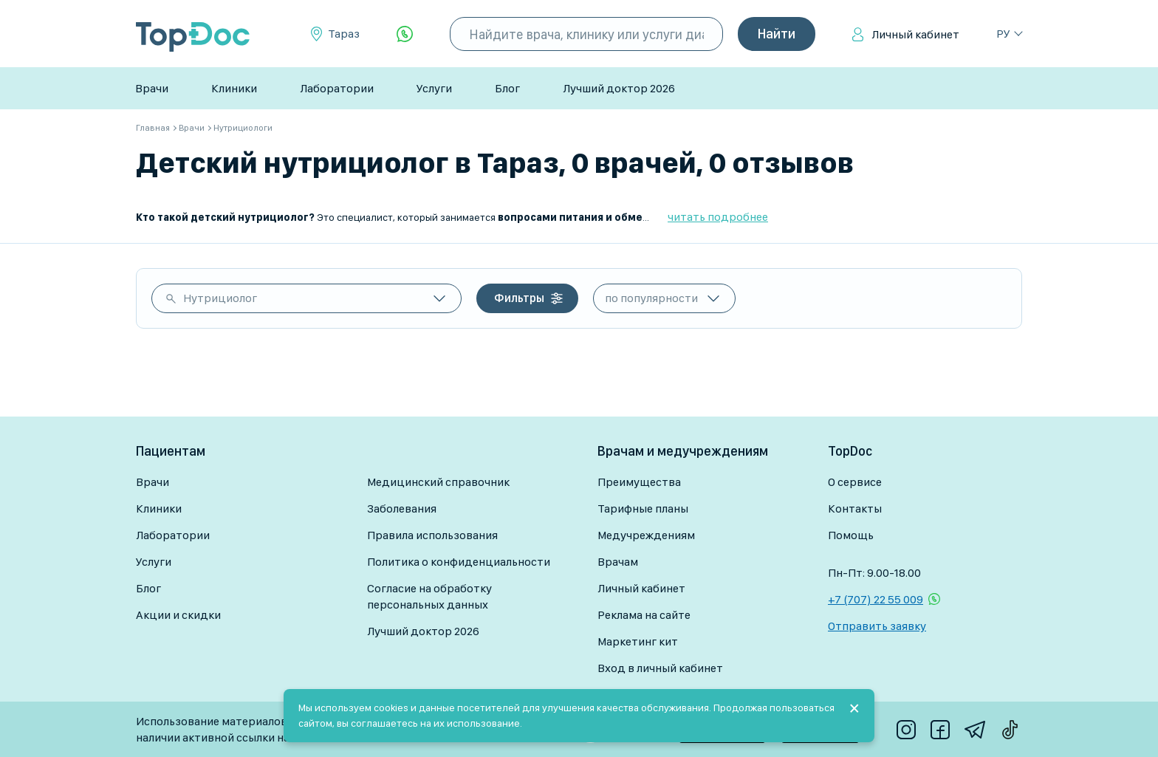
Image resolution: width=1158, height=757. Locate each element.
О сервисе (855, 482)
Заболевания (401, 508)
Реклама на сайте (644, 615)
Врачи (151, 88)
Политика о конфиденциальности (458, 562)
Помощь (851, 535)
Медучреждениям (646, 535)
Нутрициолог (220, 298)
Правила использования (432, 535)
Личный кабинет (915, 34)
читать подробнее (718, 217)
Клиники (234, 88)
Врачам (617, 562)
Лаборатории (337, 88)
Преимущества (639, 482)
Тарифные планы (642, 508)
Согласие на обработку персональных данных (429, 596)
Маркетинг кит (637, 641)
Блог (507, 88)
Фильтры (519, 298)
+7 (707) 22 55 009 (875, 599)
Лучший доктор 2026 (619, 88)
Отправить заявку (877, 626)
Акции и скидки (178, 615)
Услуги (434, 88)
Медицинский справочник (438, 482)
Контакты (855, 508)
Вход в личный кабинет (660, 668)
